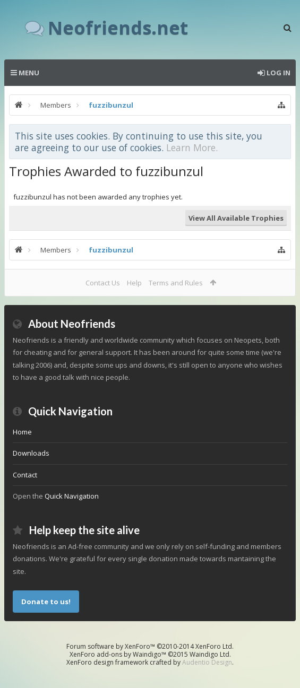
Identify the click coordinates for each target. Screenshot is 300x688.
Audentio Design (207, 662)
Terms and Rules (176, 283)
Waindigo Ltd (209, 654)
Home (22, 432)
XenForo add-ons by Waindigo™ (118, 654)
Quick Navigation (72, 496)
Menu (25, 72)
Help (134, 283)
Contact (25, 475)
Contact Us (102, 283)
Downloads (31, 453)
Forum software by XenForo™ (150, 646)
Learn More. (192, 147)
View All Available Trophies (236, 218)
